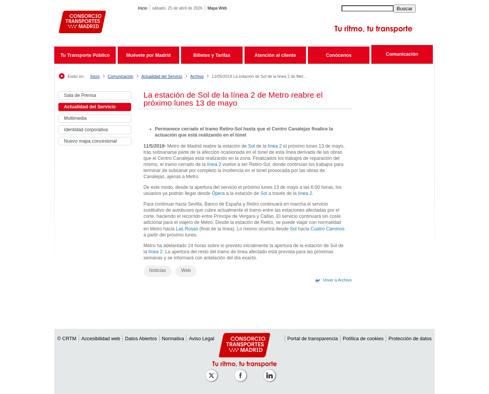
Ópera (218, 193)
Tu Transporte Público (85, 55)
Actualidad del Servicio (161, 76)
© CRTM (66, 338)
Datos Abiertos (141, 338)
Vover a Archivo (337, 280)
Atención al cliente (275, 55)
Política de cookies (363, 338)
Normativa (173, 338)
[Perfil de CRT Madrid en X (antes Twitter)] (213, 372)
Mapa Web (217, 8)
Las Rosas (187, 229)
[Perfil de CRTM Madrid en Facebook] (242, 372)
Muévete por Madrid (148, 55)
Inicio (142, 8)
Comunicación (402, 54)
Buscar (404, 8)
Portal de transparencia (312, 338)
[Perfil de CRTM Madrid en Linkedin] (271, 372)
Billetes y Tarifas (211, 55)
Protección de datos (410, 338)
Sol (251, 146)
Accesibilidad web (100, 338)
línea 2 (275, 146)
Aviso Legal (201, 338)
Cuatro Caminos (328, 229)
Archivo (197, 76)
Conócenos (338, 55)
